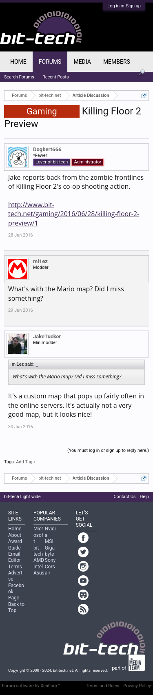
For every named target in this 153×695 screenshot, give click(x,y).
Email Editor (14, 557)
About (14, 535)
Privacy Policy (137, 685)
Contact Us (124, 496)
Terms (15, 567)
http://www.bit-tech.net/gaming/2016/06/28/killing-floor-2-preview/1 (73, 214)
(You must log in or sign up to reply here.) (108, 450)
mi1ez (40, 261)
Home (18, 61)
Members (116, 61)
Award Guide (15, 544)
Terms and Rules (103, 685)
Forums (50, 61)
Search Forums (19, 77)
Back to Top (16, 607)
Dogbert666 (47, 149)
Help (144, 496)
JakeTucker (47, 336)
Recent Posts (55, 77)
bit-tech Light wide (22, 496)
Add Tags (25, 462)
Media (82, 61)
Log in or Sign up (124, 6)
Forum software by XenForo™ (31, 685)
